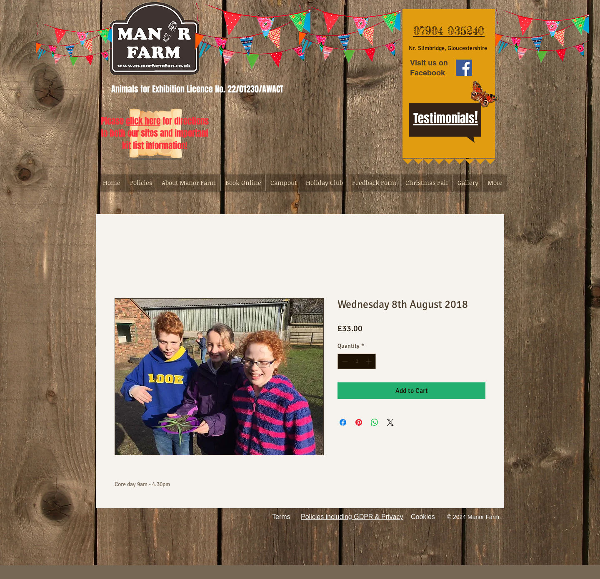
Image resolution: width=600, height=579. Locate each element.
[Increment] (369, 361)
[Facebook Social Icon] (464, 68)
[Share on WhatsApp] (375, 422)
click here (143, 121)
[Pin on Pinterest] (359, 422)
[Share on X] (390, 422)
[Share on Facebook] (343, 422)
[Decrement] (344, 361)
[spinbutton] (356, 361)
